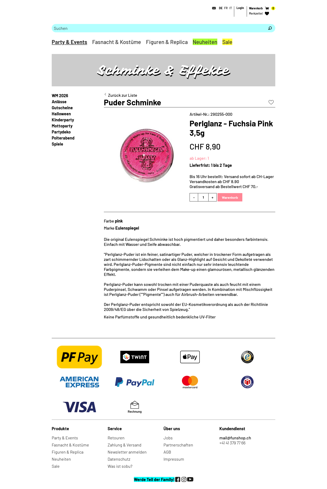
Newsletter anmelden (127, 451)
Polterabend (63, 137)
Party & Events (69, 42)
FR (226, 8)
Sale (227, 42)
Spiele (57, 143)
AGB (167, 451)
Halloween (61, 113)
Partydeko (61, 131)
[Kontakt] (213, 8)
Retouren (116, 437)
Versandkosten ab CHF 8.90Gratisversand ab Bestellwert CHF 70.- (224, 184)
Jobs (168, 437)
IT (230, 8)
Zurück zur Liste (122, 95)
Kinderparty (63, 119)
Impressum (174, 458)
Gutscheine (62, 107)
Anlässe (59, 101)
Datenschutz (119, 458)
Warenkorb (230, 197)
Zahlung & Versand (124, 444)
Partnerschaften (178, 444)
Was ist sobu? (120, 466)
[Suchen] (270, 28)
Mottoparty (62, 125)
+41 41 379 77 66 (232, 442)
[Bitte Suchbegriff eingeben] (158, 28)
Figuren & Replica (167, 42)
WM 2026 (60, 95)
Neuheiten (205, 42)
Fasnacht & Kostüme (116, 42)
